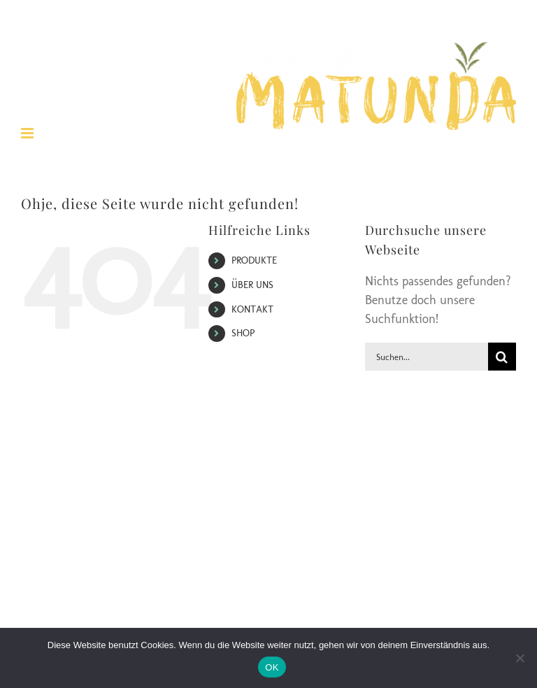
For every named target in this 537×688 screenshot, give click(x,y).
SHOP (243, 333)
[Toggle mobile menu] (28, 133)
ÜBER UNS (252, 285)
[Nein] (520, 658)
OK (271, 667)
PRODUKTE (254, 260)
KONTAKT (252, 309)
